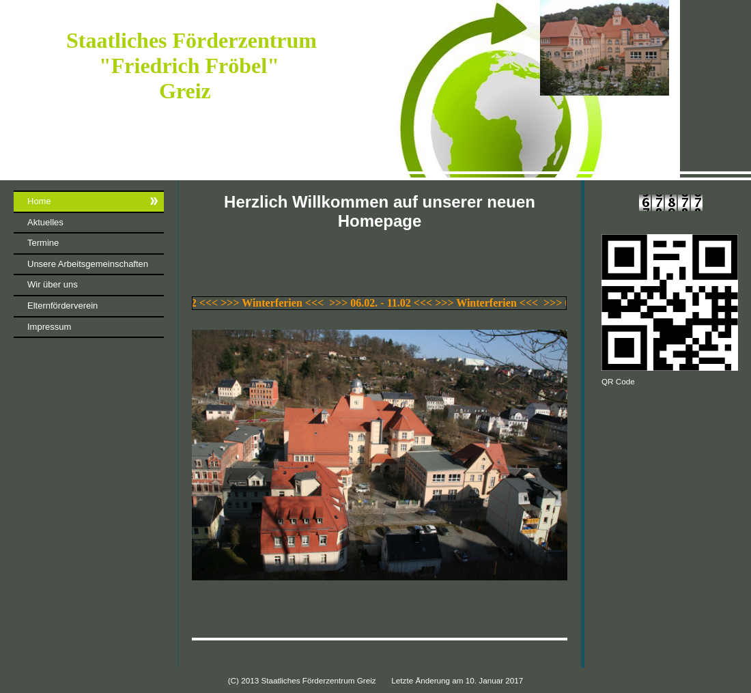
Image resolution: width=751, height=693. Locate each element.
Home (39, 201)
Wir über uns (52, 284)
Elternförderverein (62, 305)
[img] (375, 90)
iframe (88, 464)
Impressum (49, 327)
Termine (43, 243)
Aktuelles (45, 222)
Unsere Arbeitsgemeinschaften (87, 264)
